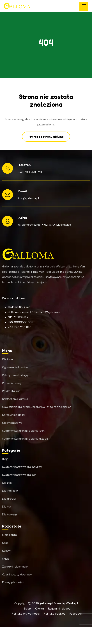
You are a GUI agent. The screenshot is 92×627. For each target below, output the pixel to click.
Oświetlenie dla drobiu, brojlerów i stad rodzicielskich (36, 407)
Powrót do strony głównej (46, 136)
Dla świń (7, 359)
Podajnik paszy (12, 383)
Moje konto (9, 534)
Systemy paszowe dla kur (19, 474)
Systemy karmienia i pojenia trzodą (25, 438)
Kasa (5, 542)
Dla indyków (10, 490)
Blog (5, 459)
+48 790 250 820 (30, 172)
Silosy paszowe (12, 422)
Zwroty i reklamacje (15, 566)
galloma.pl (46, 603)
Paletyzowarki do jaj (15, 375)
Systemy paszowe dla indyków (22, 467)
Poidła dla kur (11, 391)
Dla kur (6, 506)
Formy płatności (13, 582)
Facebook (76, 613)
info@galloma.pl (28, 198)
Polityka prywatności (26, 613)
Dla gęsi (7, 482)
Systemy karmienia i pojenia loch (23, 430)
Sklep (5, 558)
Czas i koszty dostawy (17, 574)
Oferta (39, 608)
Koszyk (6, 550)
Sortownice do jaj (13, 414)
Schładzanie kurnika (15, 399)
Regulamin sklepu (59, 608)
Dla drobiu (9, 498)
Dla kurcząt (9, 514)
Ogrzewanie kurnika (15, 367)
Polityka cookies (54, 613)
